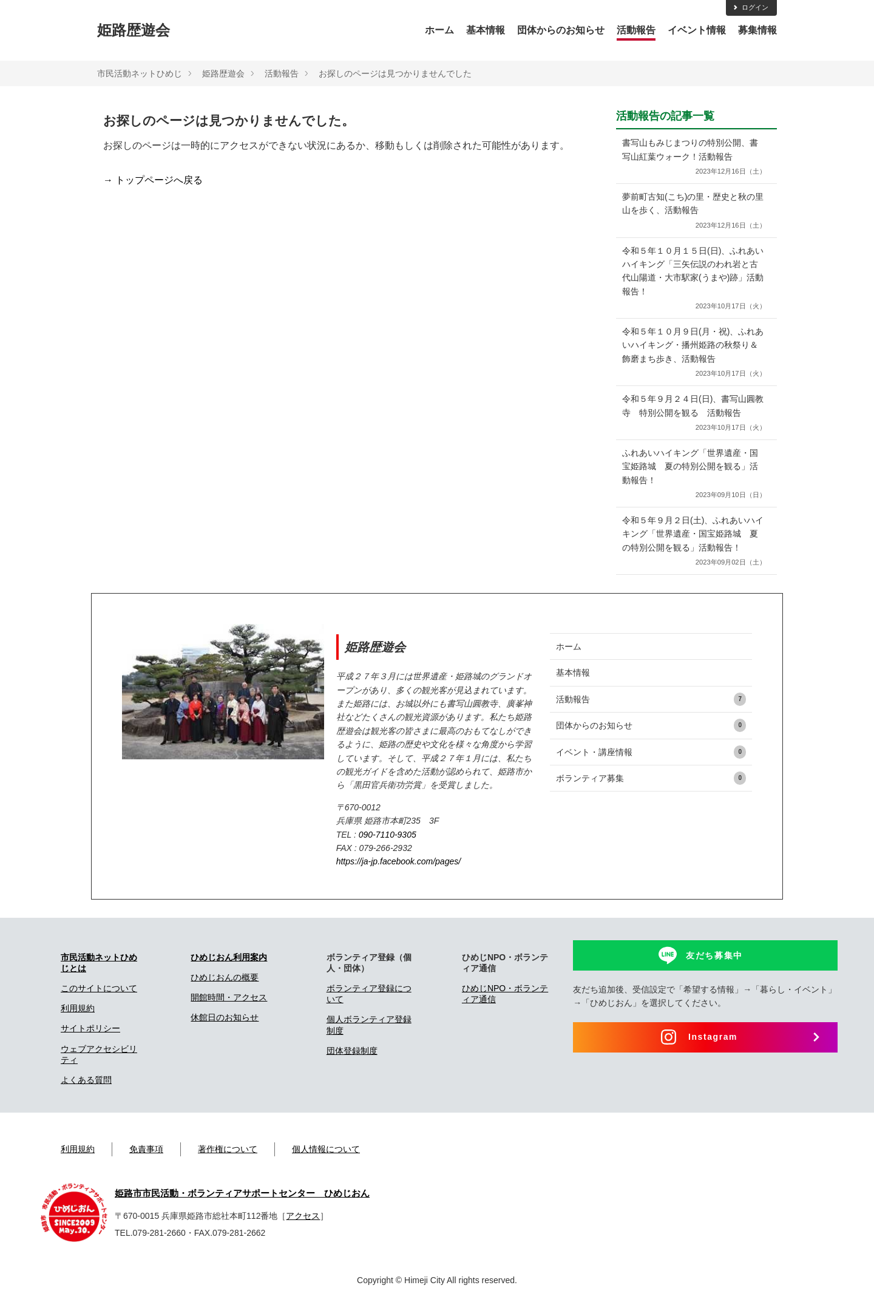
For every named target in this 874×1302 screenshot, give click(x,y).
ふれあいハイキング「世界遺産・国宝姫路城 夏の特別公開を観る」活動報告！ (693, 474)
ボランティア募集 (651, 778)
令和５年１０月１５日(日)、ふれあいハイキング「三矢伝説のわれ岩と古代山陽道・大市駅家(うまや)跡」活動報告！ (693, 279)
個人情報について (326, 1149)
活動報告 (636, 30)
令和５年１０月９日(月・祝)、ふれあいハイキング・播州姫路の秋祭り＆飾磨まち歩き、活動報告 (693, 353)
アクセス (303, 1216)
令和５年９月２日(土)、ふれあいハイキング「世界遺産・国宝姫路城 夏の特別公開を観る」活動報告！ (693, 541)
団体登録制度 (352, 1051)
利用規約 (78, 1008)
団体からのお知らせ (561, 30)
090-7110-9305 (387, 834)
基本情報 (485, 30)
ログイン (750, 7)
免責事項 (146, 1149)
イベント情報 (697, 30)
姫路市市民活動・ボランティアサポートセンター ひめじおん (242, 1193)
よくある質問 (86, 1080)
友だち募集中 (714, 955)
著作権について (227, 1149)
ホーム (439, 30)
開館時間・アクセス (229, 997)
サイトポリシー (90, 1028)
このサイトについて (99, 988)
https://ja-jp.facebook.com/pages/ (398, 861)
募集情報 (757, 30)
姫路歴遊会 (133, 30)
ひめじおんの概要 (225, 977)
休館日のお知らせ (225, 1017)
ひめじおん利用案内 (229, 957)
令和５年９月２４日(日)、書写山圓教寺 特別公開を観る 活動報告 (693, 413)
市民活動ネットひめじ (139, 73)
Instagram (712, 1037)
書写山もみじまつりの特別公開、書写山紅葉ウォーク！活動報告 (693, 157)
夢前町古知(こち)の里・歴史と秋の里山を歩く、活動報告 (693, 211)
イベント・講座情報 (651, 752)
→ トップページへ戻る (153, 180)
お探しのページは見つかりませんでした (395, 73)
